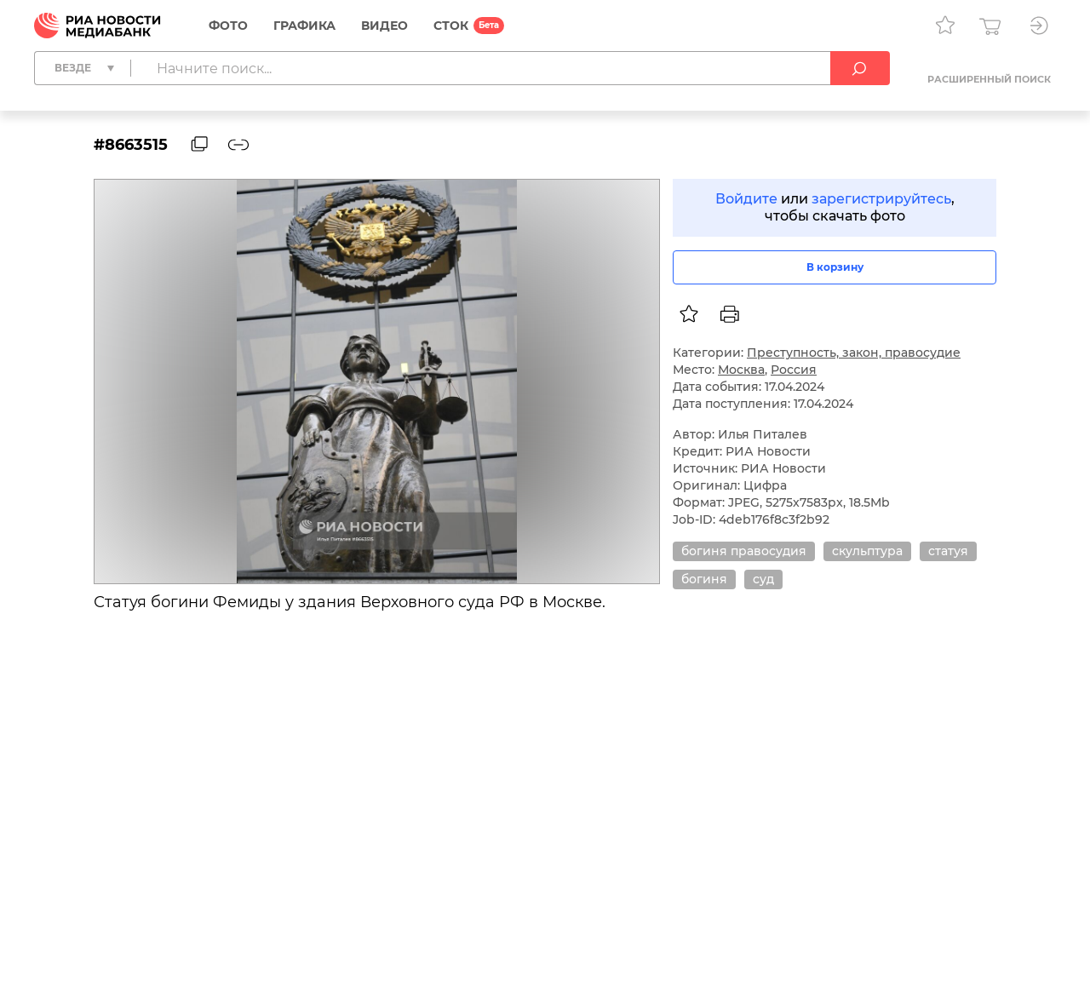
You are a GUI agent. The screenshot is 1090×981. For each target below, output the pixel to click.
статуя (948, 551)
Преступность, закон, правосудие (854, 352)
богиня (704, 579)
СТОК (450, 25)
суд (763, 579)
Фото (228, 25)
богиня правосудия (743, 551)
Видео (384, 25)
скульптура (867, 551)
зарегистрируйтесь (881, 199)
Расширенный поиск (989, 79)
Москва (741, 369)
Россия (794, 369)
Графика (304, 25)
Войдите (746, 199)
